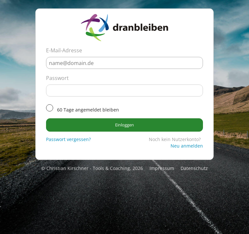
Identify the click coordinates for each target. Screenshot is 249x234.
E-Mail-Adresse (64, 50)
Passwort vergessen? (68, 139)
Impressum (161, 168)
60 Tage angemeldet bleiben (88, 110)
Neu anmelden (187, 146)
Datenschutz (194, 168)
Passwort (57, 78)
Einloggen (124, 125)
